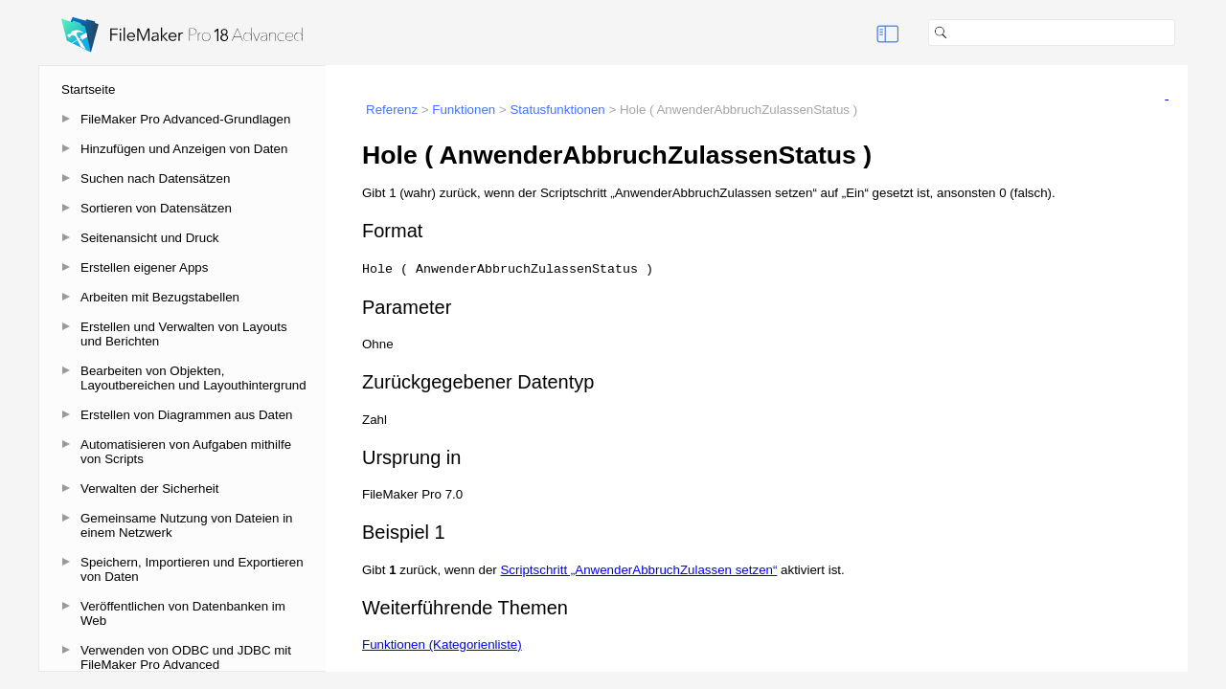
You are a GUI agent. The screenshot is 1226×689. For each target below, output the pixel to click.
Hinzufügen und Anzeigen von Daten (183, 149)
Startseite (88, 89)
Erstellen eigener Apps (144, 267)
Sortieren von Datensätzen (156, 208)
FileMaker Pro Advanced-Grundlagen (185, 119)
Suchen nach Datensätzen (155, 178)
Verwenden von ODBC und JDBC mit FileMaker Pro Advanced (185, 657)
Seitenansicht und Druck (149, 238)
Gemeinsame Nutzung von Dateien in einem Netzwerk (186, 525)
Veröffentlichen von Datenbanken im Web (182, 613)
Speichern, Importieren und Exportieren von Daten (192, 569)
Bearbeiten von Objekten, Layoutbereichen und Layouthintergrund (193, 378)
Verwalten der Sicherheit (149, 488)
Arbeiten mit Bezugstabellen (159, 297)
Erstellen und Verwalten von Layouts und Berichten (183, 334)
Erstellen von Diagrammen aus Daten (186, 415)
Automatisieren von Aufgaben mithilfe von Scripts (185, 451)
